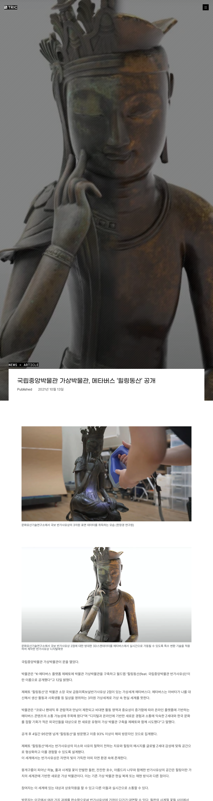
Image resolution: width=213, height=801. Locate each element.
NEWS (13, 364)
